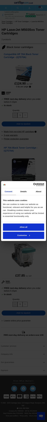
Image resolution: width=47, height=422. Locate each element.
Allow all (23, 227)
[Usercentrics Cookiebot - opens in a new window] (33, 184)
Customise (23, 235)
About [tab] (38, 191)
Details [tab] (23, 191)
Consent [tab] (8, 191)
